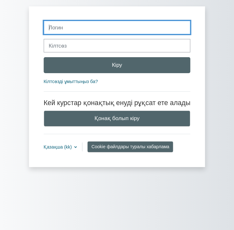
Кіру (117, 65)
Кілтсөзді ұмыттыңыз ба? (71, 81)
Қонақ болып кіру (117, 118)
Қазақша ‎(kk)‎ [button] (58, 147)
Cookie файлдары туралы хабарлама (130, 146)
